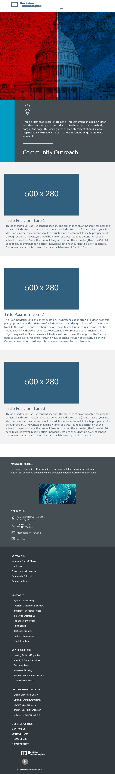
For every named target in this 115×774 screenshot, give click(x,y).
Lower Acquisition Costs (25, 705)
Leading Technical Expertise (27, 655)
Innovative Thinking (23, 670)
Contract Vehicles (20, 581)
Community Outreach (22, 576)
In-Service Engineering (24, 616)
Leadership (17, 566)
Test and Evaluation (23, 631)
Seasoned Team (21, 665)
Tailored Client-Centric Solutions (29, 675)
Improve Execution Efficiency (27, 710)
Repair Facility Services (24, 621)
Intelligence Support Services (27, 611)
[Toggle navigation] (61, 9)
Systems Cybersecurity (25, 636)
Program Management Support (29, 606)
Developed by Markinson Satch (29, 769)
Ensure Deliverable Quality (26, 695)
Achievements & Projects (24, 571)
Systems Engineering (24, 600)
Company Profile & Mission (24, 561)
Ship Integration (21, 641)
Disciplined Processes (24, 680)
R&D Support (20, 626)
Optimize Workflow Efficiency (27, 700)
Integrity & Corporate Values (27, 660)
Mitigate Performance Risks (27, 715)
